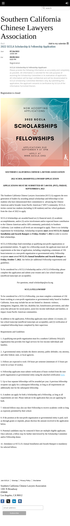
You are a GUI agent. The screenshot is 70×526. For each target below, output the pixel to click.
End (2, 57)
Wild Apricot (48, 521)
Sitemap (15, 480)
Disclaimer (37, 480)
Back (3, 43)
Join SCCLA (5, 480)
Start (2, 51)
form (63, 375)
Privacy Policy (25, 480)
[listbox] (58, 43)
